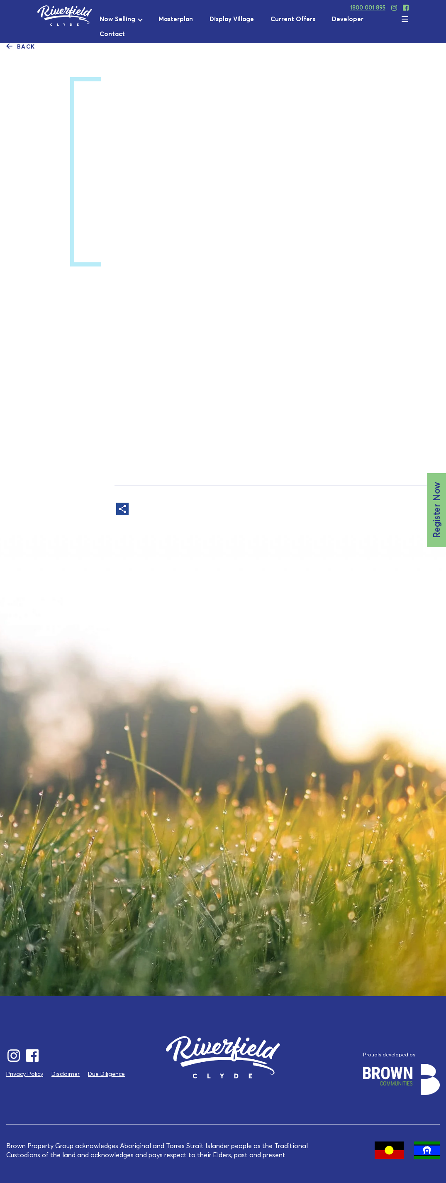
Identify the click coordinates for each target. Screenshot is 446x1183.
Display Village (232, 19)
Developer (347, 19)
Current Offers (293, 19)
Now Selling (117, 19)
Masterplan (175, 19)
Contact (112, 34)
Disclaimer (65, 1074)
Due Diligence (106, 1074)
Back (20, 46)
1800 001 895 (367, 7)
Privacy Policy (24, 1074)
